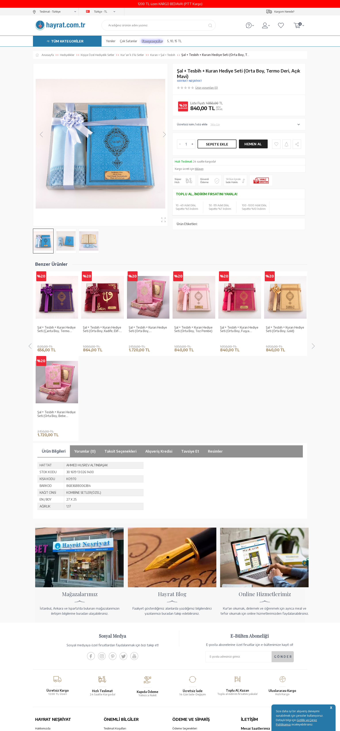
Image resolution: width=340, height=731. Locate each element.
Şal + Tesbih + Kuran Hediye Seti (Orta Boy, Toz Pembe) (148, 329)
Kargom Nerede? (284, 11)
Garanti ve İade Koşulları (119, 643)
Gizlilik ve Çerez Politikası (120, 660)
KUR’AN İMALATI (54, 692)
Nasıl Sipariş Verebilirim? (188, 675)
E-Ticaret (158, 725)
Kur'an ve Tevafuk (46, 660)
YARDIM (185, 692)
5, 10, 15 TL (174, 41)
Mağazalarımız (44, 643)
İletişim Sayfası (250, 675)
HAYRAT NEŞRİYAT (189, 80)
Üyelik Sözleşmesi (115, 654)
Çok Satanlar (128, 41)
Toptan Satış (43, 648)
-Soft (148, 725)
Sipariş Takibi (180, 663)
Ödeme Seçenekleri (184, 637)
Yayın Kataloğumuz (47, 666)
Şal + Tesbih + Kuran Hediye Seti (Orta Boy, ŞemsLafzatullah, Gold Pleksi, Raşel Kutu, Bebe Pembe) (102, 329)
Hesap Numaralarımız (186, 643)
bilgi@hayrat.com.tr (254, 669)
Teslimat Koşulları (115, 637)
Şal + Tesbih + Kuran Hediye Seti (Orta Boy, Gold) (239, 329)
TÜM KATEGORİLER (67, 41)
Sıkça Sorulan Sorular (117, 671)
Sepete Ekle (217, 144)
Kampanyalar (152, 41)
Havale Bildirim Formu (186, 648)
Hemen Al (253, 144)
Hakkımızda (42, 637)
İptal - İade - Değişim (185, 669)
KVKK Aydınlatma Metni (119, 666)
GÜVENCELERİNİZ (125, 692)
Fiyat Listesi (42, 671)
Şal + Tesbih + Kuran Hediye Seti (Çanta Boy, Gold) (285, 329)
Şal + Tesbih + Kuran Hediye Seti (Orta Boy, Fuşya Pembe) (193, 329)
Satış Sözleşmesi (114, 648)
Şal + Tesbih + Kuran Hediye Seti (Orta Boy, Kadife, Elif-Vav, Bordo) (56, 329)
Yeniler (110, 41)
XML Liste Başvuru (47, 654)
